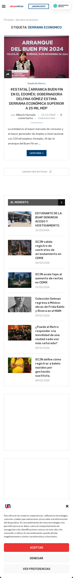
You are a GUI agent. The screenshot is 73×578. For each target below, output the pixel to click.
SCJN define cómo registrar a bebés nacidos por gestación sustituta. (48, 367)
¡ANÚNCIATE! (39, 6)
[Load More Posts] (36, 172)
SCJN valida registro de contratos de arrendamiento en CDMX (48, 250)
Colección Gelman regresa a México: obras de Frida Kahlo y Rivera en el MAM (49, 305)
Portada (8, 19)
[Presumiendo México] (61, 6)
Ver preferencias (36, 569)
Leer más (37, 153)
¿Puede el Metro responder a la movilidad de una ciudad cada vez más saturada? (47, 335)
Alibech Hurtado (26, 114)
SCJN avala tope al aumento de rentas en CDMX (49, 278)
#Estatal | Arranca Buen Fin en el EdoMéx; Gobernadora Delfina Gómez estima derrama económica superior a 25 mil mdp (36, 98)
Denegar (36, 558)
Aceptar (36, 547)
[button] (67, 506)
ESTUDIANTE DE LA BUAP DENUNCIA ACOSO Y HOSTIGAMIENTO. (48, 219)
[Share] (7, 74)
